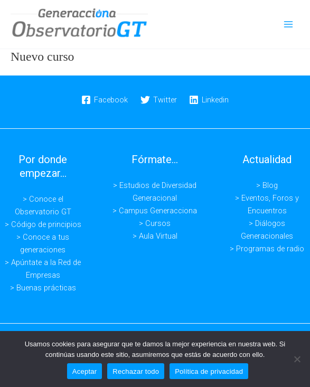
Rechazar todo (135, 371)
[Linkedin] (209, 100)
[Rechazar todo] (297, 359)
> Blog (267, 185)
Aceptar (84, 371)
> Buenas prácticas (43, 287)
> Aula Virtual (155, 236)
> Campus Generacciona (154, 210)
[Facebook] (104, 100)
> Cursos (155, 223)
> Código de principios (43, 224)
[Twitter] (158, 100)
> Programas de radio (267, 248)
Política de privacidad (209, 371)
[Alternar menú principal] (288, 24)
